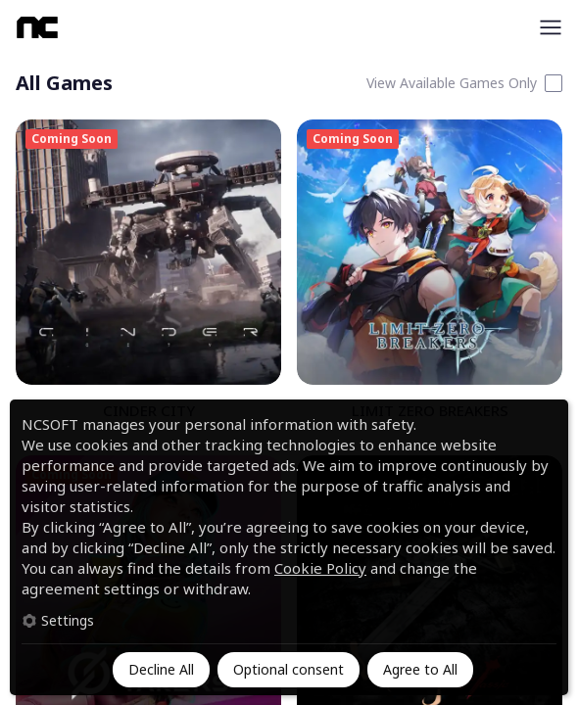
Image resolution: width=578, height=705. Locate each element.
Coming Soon (71, 138)
